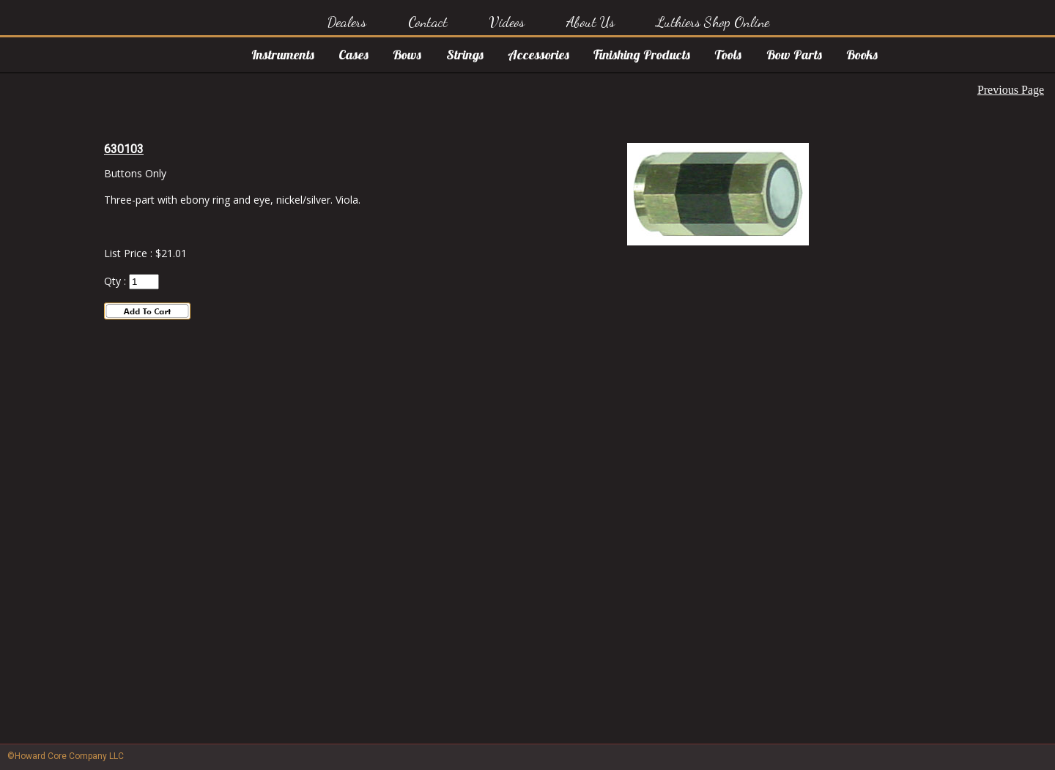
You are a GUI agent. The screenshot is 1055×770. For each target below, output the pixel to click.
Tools (727, 54)
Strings (465, 54)
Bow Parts (794, 54)
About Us (590, 22)
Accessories (538, 54)
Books (862, 54)
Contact (428, 22)
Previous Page (1010, 90)
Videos (507, 22)
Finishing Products (641, 54)
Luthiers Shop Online (712, 22)
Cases (353, 54)
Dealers (346, 22)
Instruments (282, 54)
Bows (407, 54)
